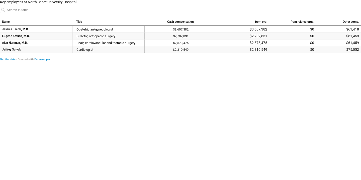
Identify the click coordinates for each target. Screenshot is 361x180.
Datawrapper (42, 59)
